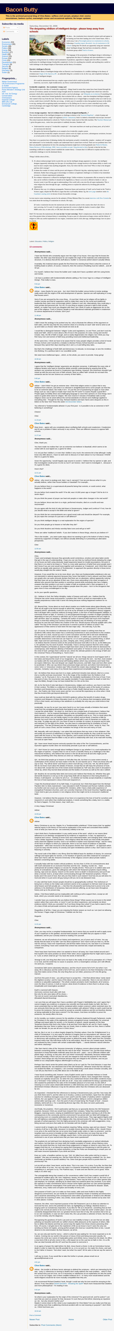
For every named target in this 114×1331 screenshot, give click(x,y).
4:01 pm (37, 1262)
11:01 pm (37, 924)
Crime (4, 60)
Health (4, 54)
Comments (8, 31)
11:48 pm (37, 315)
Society (5, 46)
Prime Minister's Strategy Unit (13, 90)
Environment (7, 44)
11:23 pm (37, 420)
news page (92, 191)
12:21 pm (37, 473)
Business (5, 52)
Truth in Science (87, 50)
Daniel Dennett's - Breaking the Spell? (68, 1284)
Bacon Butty (21, 9)
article (65, 117)
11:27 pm (37, 435)
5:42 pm (37, 1290)
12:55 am (37, 549)
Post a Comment (35, 1315)
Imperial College (8, 100)
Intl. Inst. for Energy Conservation (9, 95)
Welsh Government (9, 82)
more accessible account (65, 147)
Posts (6, 28)
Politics (45, 241)
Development (7, 62)
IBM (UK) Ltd (7, 102)
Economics (6, 42)
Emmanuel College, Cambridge (9, 105)
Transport (5, 64)
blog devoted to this (80, 147)
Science (5, 56)
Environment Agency (10, 88)
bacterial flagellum (87, 115)
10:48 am (37, 359)
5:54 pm (37, 284)
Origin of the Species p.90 (47, 74)
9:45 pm (37, 378)
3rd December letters (73, 402)
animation (71, 117)
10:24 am (37, 1311)
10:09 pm (37, 814)
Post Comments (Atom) (51, 1325)
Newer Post (34, 1319)
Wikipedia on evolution (91, 94)
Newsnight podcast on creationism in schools (94, 41)
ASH (3, 92)
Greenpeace (7, 98)
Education (38, 241)
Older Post (107, 1319)
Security (5, 66)
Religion (51, 241)
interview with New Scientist (99, 198)
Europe (5, 58)
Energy (4, 50)
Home (71, 1319)
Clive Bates (39, 287)
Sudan (4, 72)
